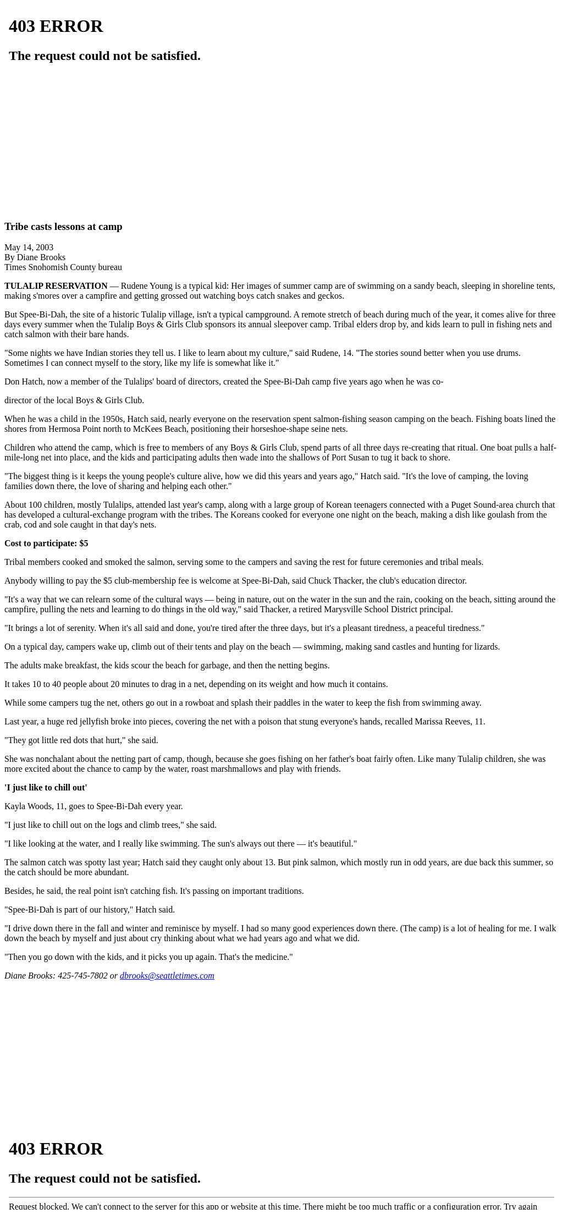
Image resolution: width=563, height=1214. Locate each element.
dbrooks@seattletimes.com (167, 975)
